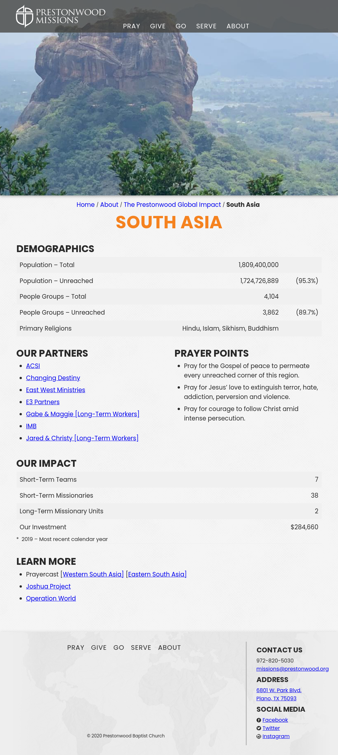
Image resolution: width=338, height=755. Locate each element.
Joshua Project (48, 586)
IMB (31, 426)
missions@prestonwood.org (293, 669)
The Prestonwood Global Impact (172, 204)
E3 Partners (43, 402)
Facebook (275, 720)
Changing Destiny (53, 378)
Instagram (276, 736)
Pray (131, 26)
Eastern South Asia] (157, 574)
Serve (206, 26)
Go (181, 26)
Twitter (271, 728)
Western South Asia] (93, 574)
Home (86, 204)
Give (158, 26)
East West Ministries (55, 390)
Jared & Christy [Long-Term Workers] (82, 438)
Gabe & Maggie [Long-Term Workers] (83, 414)
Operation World (51, 598)
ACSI (33, 366)
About (238, 26)
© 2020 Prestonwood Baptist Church (126, 736)
